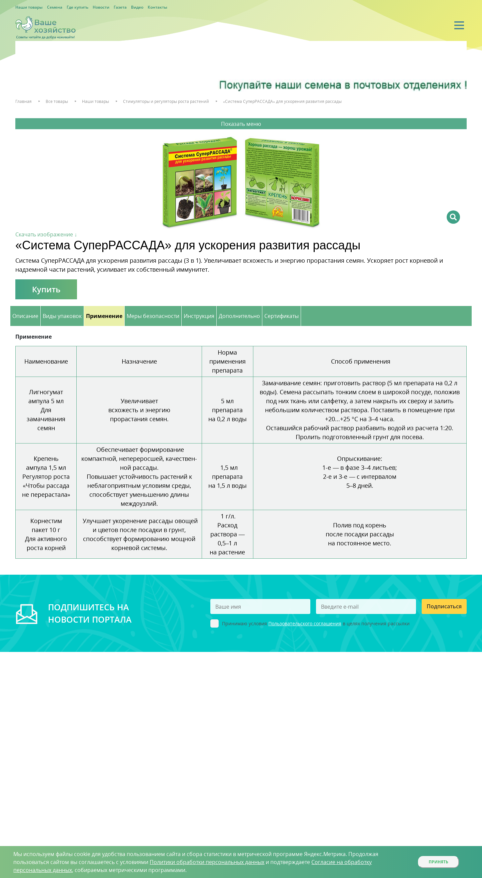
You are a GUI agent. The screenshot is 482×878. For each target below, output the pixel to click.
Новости (101, 7)
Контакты (157, 7)
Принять (438, 862)
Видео (137, 7)
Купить (46, 289)
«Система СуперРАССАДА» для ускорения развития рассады (282, 101)
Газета (120, 7)
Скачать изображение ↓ (46, 234)
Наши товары (29, 7)
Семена (54, 7)
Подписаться (444, 606)
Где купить (77, 7)
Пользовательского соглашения (304, 623)
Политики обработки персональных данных (207, 862)
